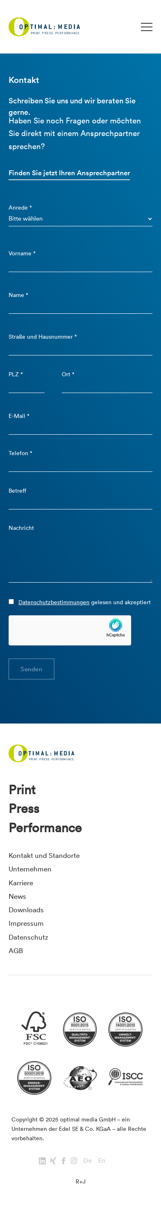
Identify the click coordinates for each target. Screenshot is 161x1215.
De (87, 1160)
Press (24, 808)
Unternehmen (30, 868)
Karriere (21, 882)
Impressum (26, 923)
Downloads (26, 909)
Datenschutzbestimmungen (53, 602)
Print (22, 789)
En (101, 1160)
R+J (80, 1181)
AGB (16, 950)
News (17, 896)
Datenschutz (28, 937)
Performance (45, 827)
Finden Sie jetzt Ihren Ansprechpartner (69, 172)
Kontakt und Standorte (44, 855)
